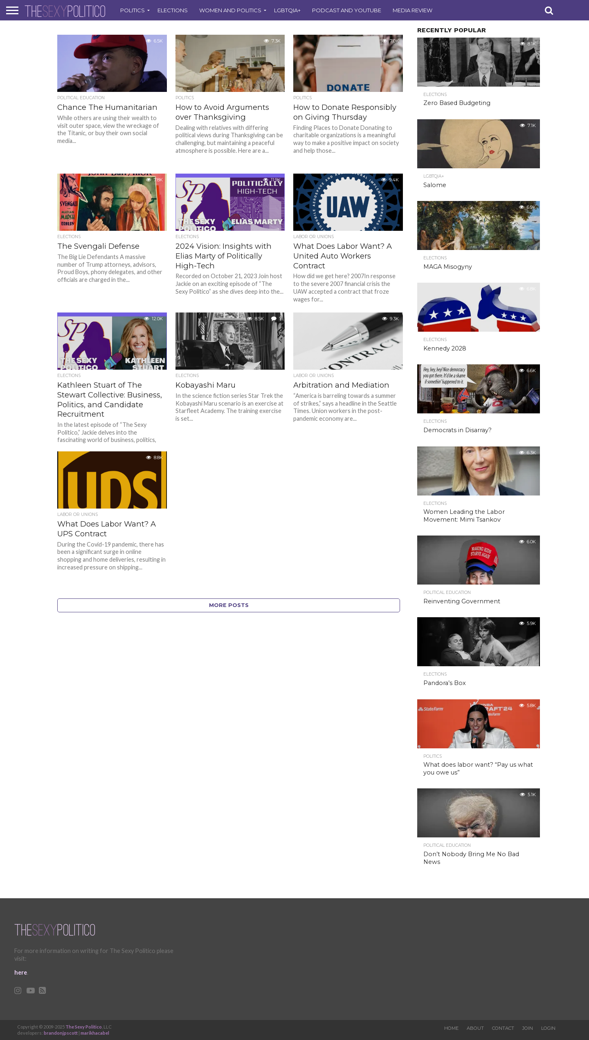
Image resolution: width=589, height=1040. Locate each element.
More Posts (229, 605)
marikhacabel (95, 1033)
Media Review (412, 10)
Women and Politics (230, 10)
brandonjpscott (61, 1033)
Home (451, 1028)
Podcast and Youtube (346, 10)
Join (527, 1028)
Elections (172, 10)
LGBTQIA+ (287, 10)
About (475, 1028)
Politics (132, 10)
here (20, 972)
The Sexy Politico (83, 1026)
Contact (503, 1028)
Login (548, 1028)
